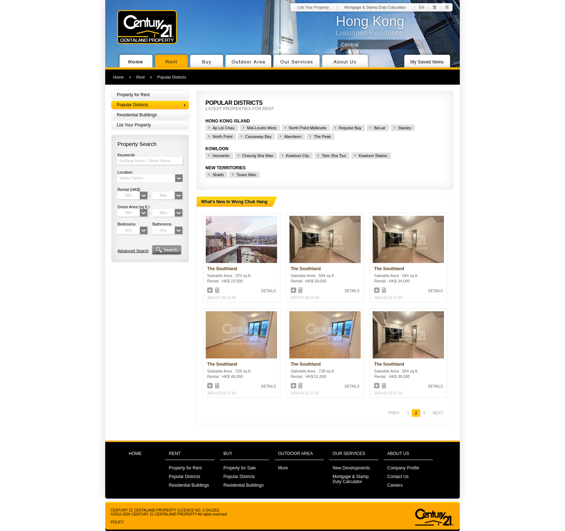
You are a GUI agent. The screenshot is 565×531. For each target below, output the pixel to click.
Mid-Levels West (261, 128)
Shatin (218, 175)
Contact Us (398, 476)
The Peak (322, 136)
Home (118, 77)
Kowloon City (297, 155)
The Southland (222, 268)
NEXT (438, 413)
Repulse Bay (350, 128)
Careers (395, 485)
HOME (135, 453)
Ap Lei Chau (224, 128)
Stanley (404, 128)
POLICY (117, 522)
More (283, 467)
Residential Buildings (137, 114)
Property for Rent (133, 94)
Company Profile (403, 467)
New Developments (351, 467)
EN (421, 7)
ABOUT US (398, 453)
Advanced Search (133, 251)
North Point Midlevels (307, 128)
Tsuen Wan (246, 175)
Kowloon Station (373, 155)
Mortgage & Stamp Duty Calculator (375, 7)
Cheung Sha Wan (257, 155)
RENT (175, 453)
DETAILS (268, 291)
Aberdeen (292, 136)
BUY (227, 453)
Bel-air (380, 128)
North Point (222, 136)
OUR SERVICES (349, 453)
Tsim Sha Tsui (334, 155)
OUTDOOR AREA (295, 453)
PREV (393, 413)
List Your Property (313, 7)
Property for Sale (239, 467)
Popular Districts (171, 77)
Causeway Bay (258, 136)
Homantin (221, 155)
